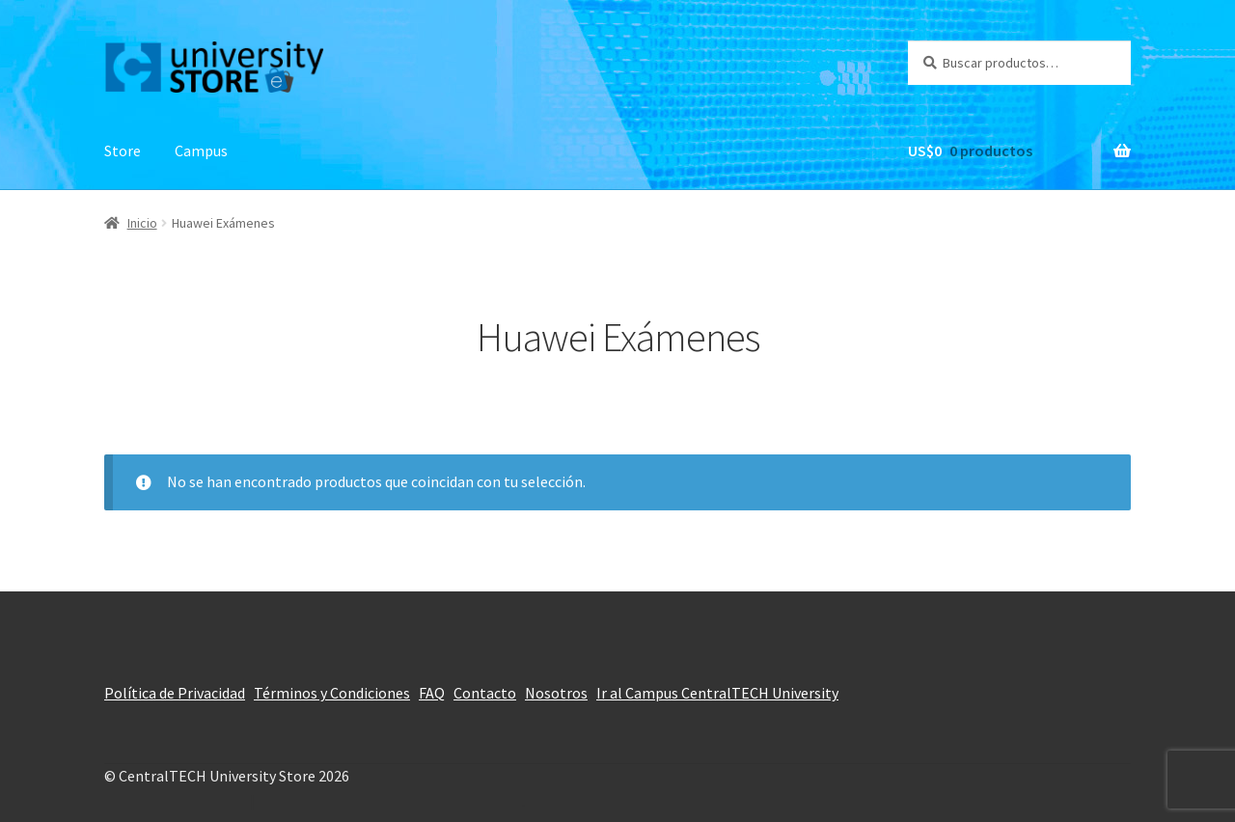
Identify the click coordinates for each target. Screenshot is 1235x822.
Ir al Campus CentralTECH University (717, 692)
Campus (201, 150)
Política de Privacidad (174, 692)
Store (122, 150)
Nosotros (556, 692)
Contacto (484, 692)
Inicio (142, 223)
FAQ (432, 692)
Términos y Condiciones (332, 692)
